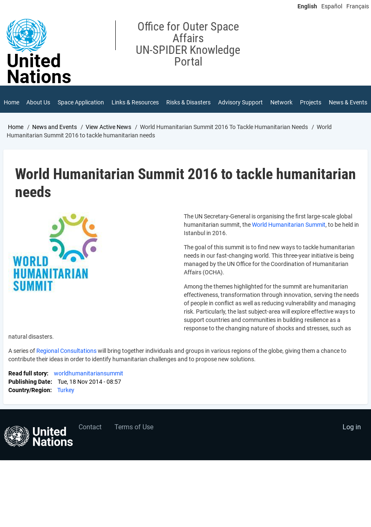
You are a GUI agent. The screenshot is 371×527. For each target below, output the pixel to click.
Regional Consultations (66, 357)
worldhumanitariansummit (88, 380)
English (307, 6)
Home (15, 133)
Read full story (27, 380)
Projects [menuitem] (310, 102)
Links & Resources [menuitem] (125, 105)
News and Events (54, 133)
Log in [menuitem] (352, 434)
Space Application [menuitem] (72, 105)
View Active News (108, 133)
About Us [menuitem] (35, 105)
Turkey (65, 396)
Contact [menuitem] (90, 434)
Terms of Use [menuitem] (133, 434)
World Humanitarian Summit (288, 231)
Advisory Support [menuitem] (229, 105)
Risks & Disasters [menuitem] (179, 105)
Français (357, 6)
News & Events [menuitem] (338, 105)
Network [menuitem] (281, 102)
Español (331, 6)
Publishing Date (29, 388)
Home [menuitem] (11, 102)
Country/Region (29, 396)
